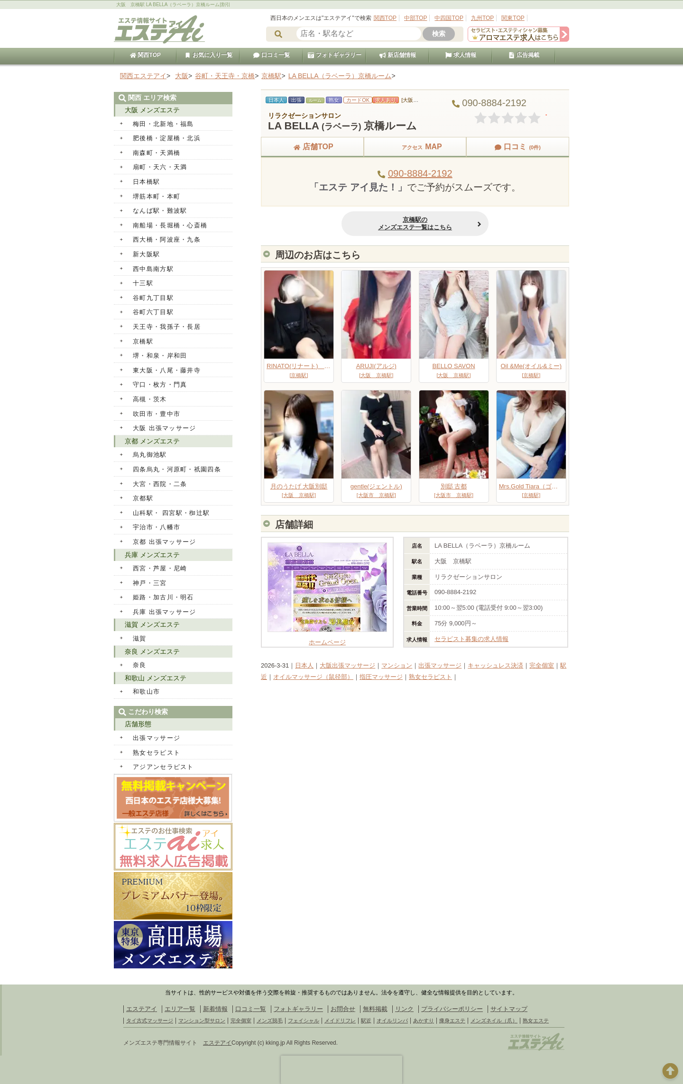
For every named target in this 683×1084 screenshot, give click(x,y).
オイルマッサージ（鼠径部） (313, 676)
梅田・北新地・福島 (163, 123)
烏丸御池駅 (150, 454)
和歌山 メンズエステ (155, 678)
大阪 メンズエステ (152, 110)
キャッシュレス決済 (495, 665)
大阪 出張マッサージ (164, 428)
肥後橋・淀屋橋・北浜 (167, 138)
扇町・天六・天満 (160, 167)
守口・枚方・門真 (160, 384)
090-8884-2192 (420, 173)
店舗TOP (312, 146)
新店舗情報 (397, 55)
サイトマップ (508, 1008)
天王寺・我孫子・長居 (167, 326)
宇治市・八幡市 (156, 527)
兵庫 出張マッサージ (164, 611)
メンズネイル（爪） (494, 1020)
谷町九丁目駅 (153, 297)
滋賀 (140, 638)
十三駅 (143, 283)
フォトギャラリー (334, 55)
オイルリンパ (392, 1020)
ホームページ (327, 638)
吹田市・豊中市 (156, 413)
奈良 (140, 664)
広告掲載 (523, 55)
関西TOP (385, 18)
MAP (415, 146)
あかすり (423, 1020)
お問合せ (343, 1008)
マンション (396, 665)
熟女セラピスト (430, 676)
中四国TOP (448, 18)
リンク (404, 1008)
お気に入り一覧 (208, 55)
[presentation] (341, 1070)
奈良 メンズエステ (152, 651)
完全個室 (541, 665)
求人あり (385, 100)
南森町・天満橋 (156, 152)
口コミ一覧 (271, 55)
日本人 (304, 665)
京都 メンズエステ (152, 441)
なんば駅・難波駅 (160, 210)
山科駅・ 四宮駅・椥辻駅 (171, 512)
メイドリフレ (340, 1020)
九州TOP (482, 18)
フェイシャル (303, 1020)
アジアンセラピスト (163, 766)
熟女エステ (536, 1020)
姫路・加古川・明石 (163, 597)
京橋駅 (143, 341)
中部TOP (415, 18)
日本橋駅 (146, 181)
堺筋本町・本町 (156, 196)
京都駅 (143, 498)
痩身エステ (452, 1020)
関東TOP (512, 18)
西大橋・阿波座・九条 (167, 239)
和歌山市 (146, 691)
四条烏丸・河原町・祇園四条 (177, 469)
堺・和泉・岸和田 (160, 355)
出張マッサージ (439, 665)
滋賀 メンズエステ (152, 624)
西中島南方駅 (153, 268)
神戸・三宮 (150, 583)
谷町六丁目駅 (153, 312)
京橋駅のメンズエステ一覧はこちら (415, 223)
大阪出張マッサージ (347, 665)
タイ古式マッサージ (149, 1020)
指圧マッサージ (381, 676)
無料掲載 (375, 1008)
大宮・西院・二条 (160, 484)
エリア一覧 (180, 1008)
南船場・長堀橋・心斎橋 (170, 225)
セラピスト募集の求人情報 (471, 638)
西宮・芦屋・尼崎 (160, 568)
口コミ (517, 146)
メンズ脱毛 (270, 1020)
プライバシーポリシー (452, 1008)
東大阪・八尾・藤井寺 (167, 370)
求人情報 (460, 55)
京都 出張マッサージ (164, 541)
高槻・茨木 (150, 399)
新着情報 (215, 1008)
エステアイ (141, 1008)
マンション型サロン (201, 1020)
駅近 (366, 1020)
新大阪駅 (146, 254)
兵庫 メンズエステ (152, 555)
